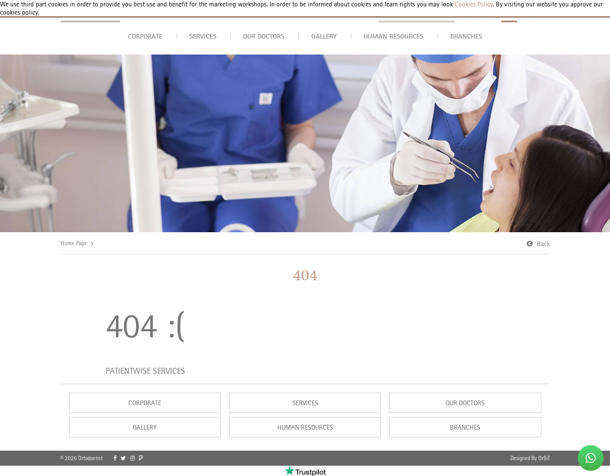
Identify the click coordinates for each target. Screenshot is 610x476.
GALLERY (324, 36)
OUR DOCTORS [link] (465, 403)
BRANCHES (466, 36)
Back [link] (543, 244)
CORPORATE (145, 36)
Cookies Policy (473, 4)
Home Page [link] (74, 243)
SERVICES (202, 36)
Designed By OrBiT (530, 458)
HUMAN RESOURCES (393, 36)
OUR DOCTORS (263, 36)
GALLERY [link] (145, 427)
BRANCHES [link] (465, 427)
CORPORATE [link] (144, 403)
